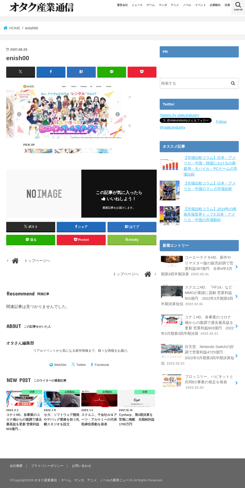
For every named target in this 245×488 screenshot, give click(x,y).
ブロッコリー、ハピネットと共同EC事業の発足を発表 (197, 382)
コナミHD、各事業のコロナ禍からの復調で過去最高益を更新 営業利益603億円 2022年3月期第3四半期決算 (197, 325)
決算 (227, 4)
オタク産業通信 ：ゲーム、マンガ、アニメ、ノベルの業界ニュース (83, 480)
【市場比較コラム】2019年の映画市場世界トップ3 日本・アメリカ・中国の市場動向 (210, 214)
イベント (200, 4)
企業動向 (215, 4)
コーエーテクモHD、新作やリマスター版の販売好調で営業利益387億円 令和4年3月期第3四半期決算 (197, 266)
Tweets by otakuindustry (179, 115)
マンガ (163, 4)
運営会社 (122, 4)
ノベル (187, 4)
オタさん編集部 (20, 343)
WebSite (60, 365)
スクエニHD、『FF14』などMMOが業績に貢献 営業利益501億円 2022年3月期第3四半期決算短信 (197, 295)
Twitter (81, 365)
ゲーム (151, 4)
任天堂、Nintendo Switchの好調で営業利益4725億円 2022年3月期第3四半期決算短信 (198, 355)
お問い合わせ (81, 466)
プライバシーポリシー (47, 466)
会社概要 (16, 466)
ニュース (137, 4)
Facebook (102, 365)
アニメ (175, 4)
